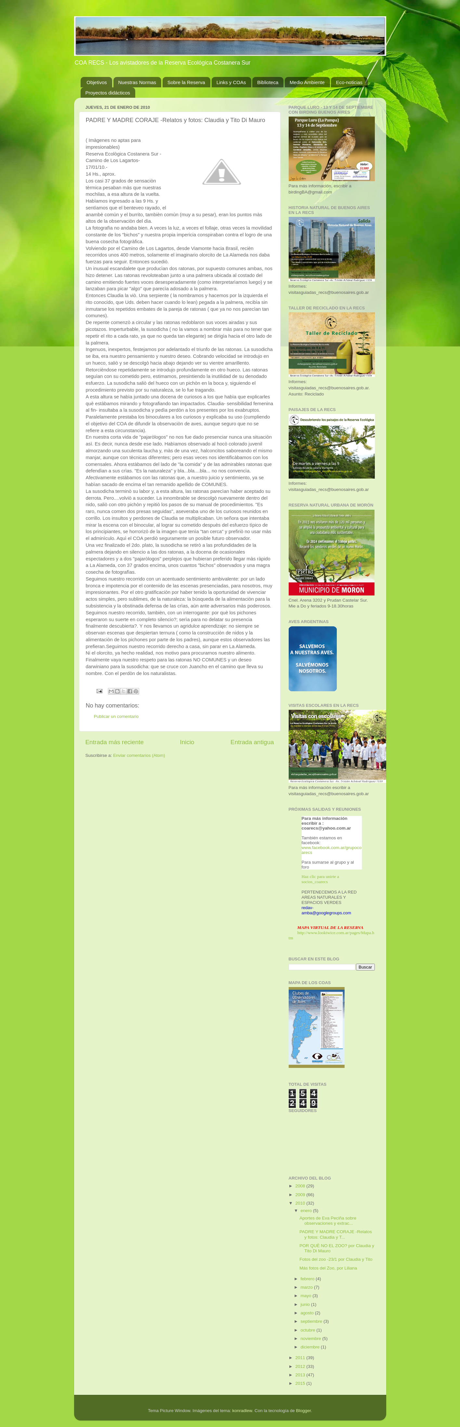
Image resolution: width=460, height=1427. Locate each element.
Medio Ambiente (307, 82)
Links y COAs (231, 82)
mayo (307, 1295)
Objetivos (96, 82)
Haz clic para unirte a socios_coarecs (320, 879)
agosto (308, 1312)
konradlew (242, 1410)
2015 (300, 1383)
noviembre (311, 1338)
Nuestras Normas (137, 82)
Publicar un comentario (116, 716)
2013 (300, 1374)
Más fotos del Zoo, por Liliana (328, 1268)
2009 (300, 1194)
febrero (308, 1278)
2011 (300, 1357)
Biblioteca (267, 82)
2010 (300, 1203)
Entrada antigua (252, 742)
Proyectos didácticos (107, 92)
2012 (300, 1366)
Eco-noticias (349, 82)
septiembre (312, 1321)
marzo (307, 1287)
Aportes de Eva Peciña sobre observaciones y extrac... (327, 1221)
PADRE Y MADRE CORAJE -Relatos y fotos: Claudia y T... (335, 1234)
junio (306, 1304)
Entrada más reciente (114, 742)
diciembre (311, 1347)
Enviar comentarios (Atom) (139, 755)
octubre (309, 1330)
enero (307, 1210)
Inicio (187, 742)
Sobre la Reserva (186, 82)
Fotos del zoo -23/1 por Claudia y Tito (335, 1259)
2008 (300, 1185)
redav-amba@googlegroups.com (326, 910)
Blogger (303, 1410)
